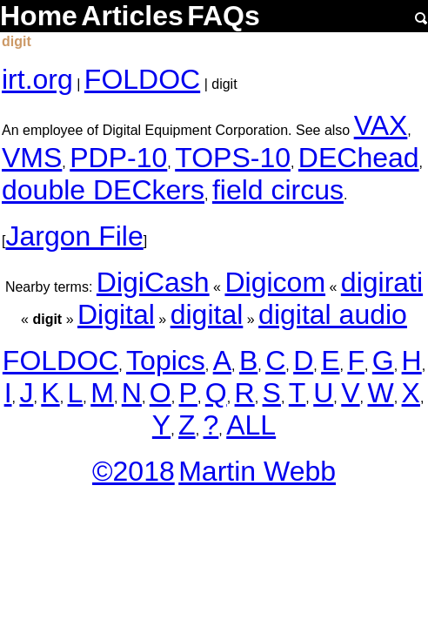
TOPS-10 (233, 157)
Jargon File (74, 236)
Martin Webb (257, 471)
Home (38, 15)
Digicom (274, 282)
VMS (32, 157)
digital (207, 314)
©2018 (133, 471)
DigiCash (153, 282)
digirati (382, 282)
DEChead (358, 157)
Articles (132, 15)
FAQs (223, 15)
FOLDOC (142, 79)
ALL (251, 425)
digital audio (332, 314)
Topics (165, 360)
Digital (116, 314)
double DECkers (103, 190)
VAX (381, 125)
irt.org (37, 79)
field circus (278, 190)
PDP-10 (118, 157)
